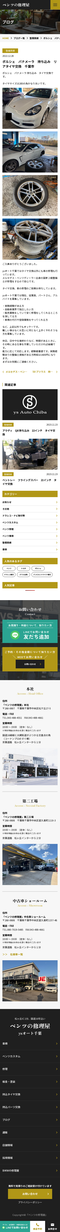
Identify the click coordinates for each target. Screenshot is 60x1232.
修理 (5, 1069)
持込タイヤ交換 (11, 1094)
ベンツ (9, 568)
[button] (55, 5)
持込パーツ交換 (11, 1107)
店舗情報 (7, 1145)
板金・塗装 (8, 1081)
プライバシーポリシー (30, 1202)
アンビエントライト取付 (42, 574)
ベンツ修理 (8, 529)
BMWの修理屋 (10, 1170)
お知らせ (6, 502)
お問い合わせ (30, 664)
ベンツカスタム (10, 522)
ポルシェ (38, 568)
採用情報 (7, 1158)
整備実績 (6, 542)
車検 (4, 549)
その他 (5, 508)
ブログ (6, 1120)
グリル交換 (24, 574)
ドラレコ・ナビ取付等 (13, 515)
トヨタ (23, 568)
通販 (5, 1132)
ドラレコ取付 (9, 574)
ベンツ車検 (8, 535)
